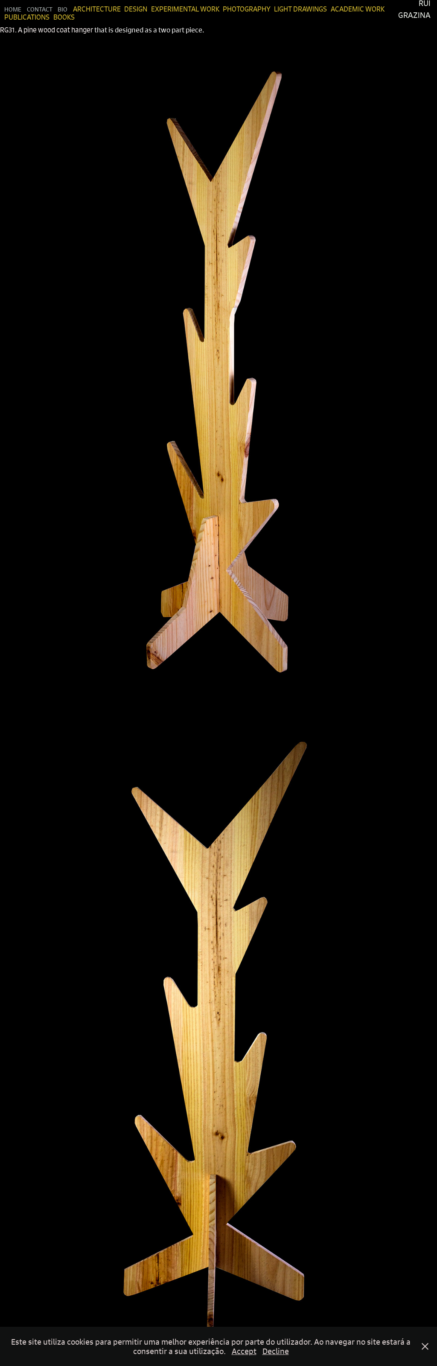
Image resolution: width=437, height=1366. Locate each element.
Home (12, 9)
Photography (247, 9)
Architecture (97, 9)
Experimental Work (185, 9)
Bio (62, 9)
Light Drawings (300, 9)
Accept (244, 1351)
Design (135, 9)
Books (64, 17)
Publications (27, 17)
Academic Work (358, 9)
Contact (39, 9)
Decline (275, 1351)
